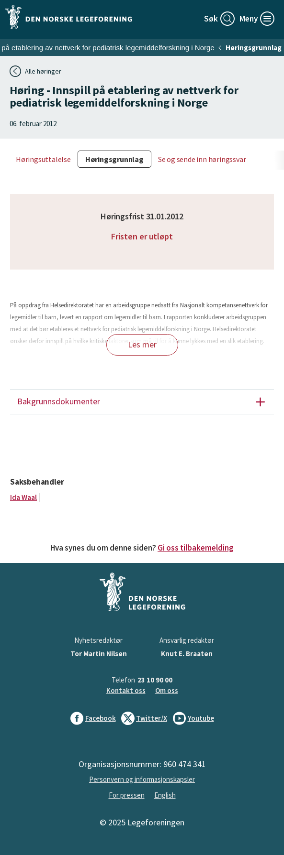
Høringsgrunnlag (254, 47)
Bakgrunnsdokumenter (145, 402)
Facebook (93, 718)
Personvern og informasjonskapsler (142, 779)
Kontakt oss (126, 690)
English (165, 795)
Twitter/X (144, 718)
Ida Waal (23, 497)
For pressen (127, 795)
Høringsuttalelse (43, 159)
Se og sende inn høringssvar (202, 159)
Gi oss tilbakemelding (196, 547)
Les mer (142, 344)
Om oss (166, 690)
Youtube (193, 718)
